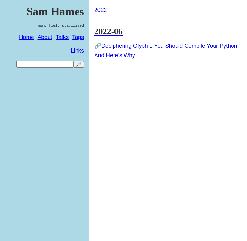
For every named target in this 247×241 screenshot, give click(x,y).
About (45, 37)
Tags (78, 37)
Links (77, 50)
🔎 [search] (78, 64)
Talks (62, 37)
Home (26, 37)
